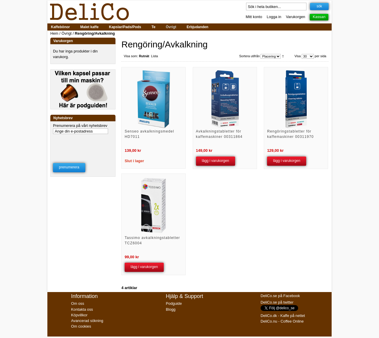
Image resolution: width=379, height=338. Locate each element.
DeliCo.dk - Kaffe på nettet (283, 315)
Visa (298, 56)
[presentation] (83, 144)
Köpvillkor (79, 315)
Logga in (274, 17)
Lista (154, 56)
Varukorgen (295, 17)
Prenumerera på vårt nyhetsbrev (80, 125)
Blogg (171, 309)
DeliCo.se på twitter (277, 302)
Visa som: (131, 56)
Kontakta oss (82, 309)
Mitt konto (254, 17)
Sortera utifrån (249, 56)
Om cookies (81, 326)
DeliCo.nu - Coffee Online (282, 321)
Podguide (174, 303)
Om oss (77, 303)
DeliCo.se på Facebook (280, 296)
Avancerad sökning (87, 320)
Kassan (319, 17)
